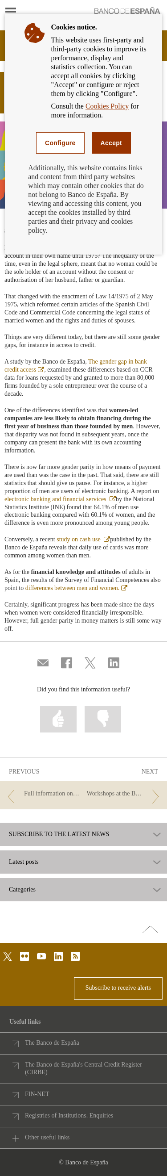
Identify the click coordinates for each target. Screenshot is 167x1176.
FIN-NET (37, 1094)
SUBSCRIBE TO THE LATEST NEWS (59, 834)
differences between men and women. (76, 588)
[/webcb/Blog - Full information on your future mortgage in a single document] (42, 794)
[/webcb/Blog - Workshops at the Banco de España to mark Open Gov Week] (125, 794)
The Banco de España (52, 1042)
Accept (111, 142)
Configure (60, 142)
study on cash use (83, 539)
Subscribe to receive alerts (118, 987)
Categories (22, 890)
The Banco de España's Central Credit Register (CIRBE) (83, 1068)
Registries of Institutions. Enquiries (69, 1115)
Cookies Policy (107, 106)
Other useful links (47, 1137)
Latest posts (24, 862)
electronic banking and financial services (60, 499)
